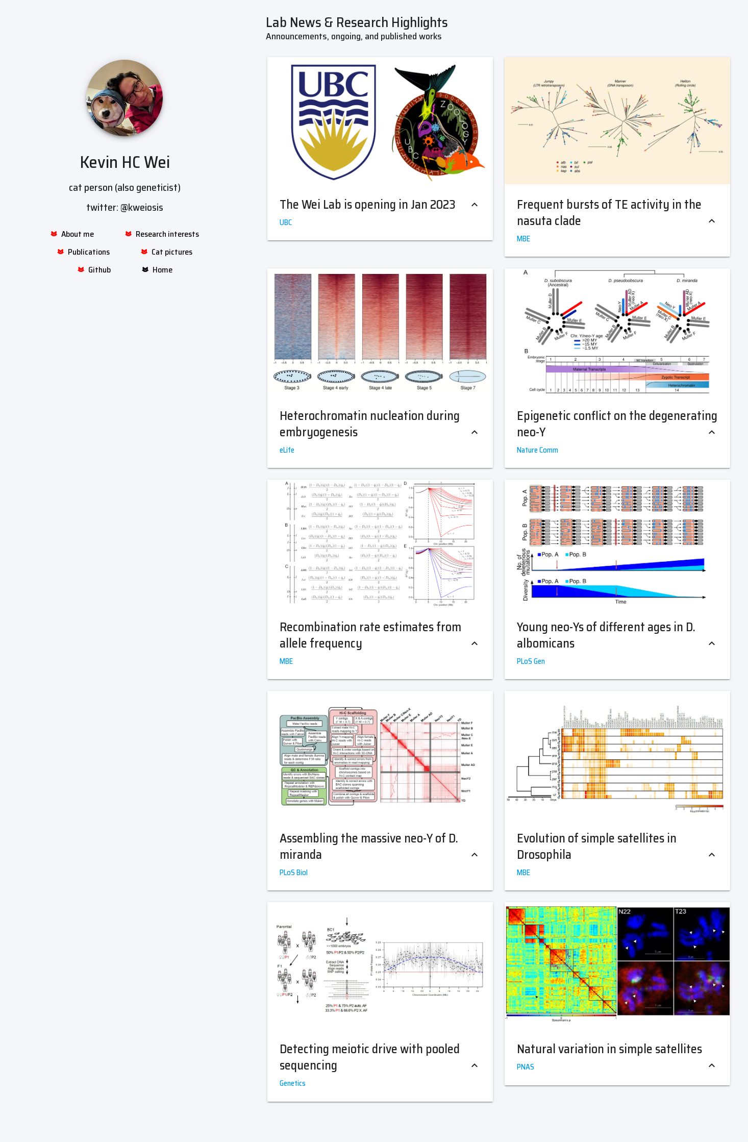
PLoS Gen (531, 661)
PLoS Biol (294, 872)
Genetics (293, 1083)
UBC (286, 222)
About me (72, 234)
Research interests (161, 234)
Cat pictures (166, 251)
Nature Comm (537, 450)
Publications (83, 251)
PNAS (525, 1067)
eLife (287, 450)
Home (156, 269)
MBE (523, 239)
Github (94, 269)
